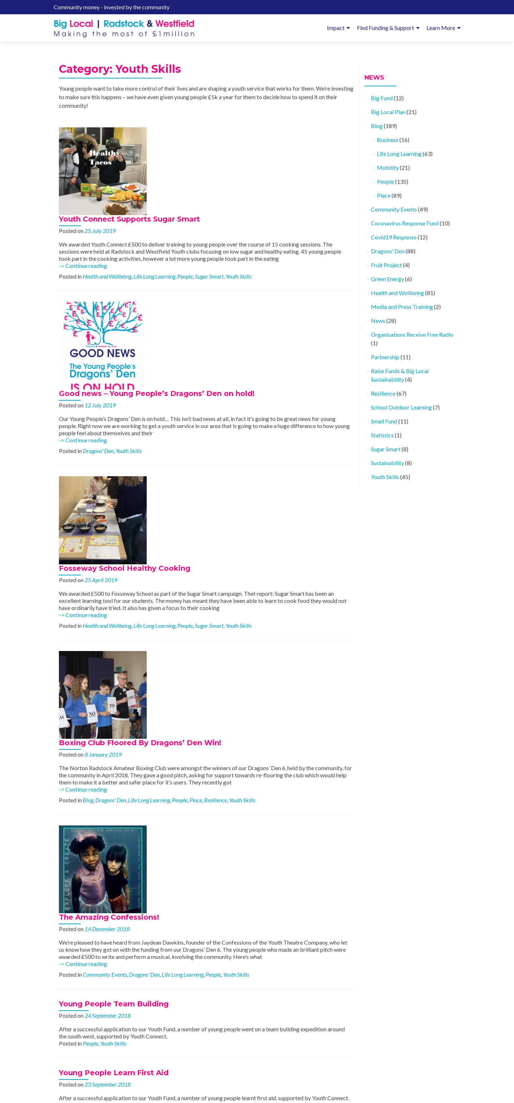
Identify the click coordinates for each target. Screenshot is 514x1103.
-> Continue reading (161, 185)
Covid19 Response (394, 237)
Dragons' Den (176, 289)
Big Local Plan (388, 111)
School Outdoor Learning (401, 407)
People (263, 195)
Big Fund (382, 98)
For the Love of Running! (184, 832)
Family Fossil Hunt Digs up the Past (204, 926)
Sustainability (387, 462)
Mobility (254, 897)
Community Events (183, 571)
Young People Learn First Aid (113, 669)
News (378, 320)
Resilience (294, 477)
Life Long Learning (233, 195)
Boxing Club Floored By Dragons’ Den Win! (218, 412)
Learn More (441, 27)
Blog (166, 477)
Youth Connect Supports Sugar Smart (207, 131)
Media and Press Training (402, 306)
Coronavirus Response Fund (405, 223)
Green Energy (387, 278)
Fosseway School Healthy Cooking (203, 319)
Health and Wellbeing (185, 195)
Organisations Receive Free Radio (412, 334)
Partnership (385, 357)
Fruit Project (386, 264)
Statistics (382, 435)
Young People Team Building (113, 600)
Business (387, 139)
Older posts (77, 1020)
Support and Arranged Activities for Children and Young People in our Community (242, 735)
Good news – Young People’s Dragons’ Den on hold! (235, 225)
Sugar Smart (287, 195)
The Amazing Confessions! (187, 506)
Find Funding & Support (385, 27)
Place (274, 477)
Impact (335, 27)
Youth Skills (317, 195)
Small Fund (384, 421)
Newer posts (334, 1020)
